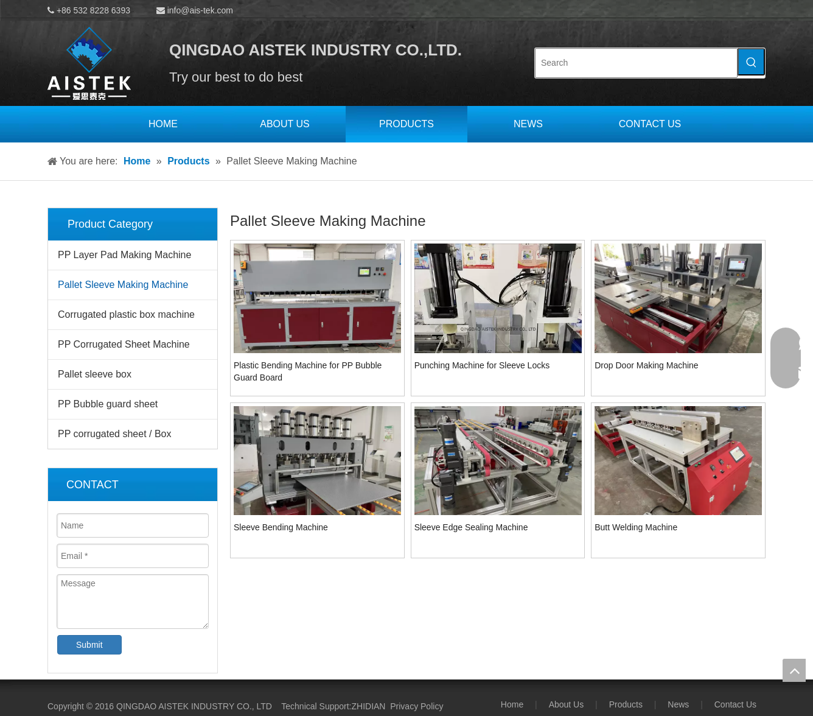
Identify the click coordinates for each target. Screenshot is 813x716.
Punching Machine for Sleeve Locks (482, 365)
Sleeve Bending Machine (281, 527)
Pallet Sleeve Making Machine (123, 284)
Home (512, 704)
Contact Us (735, 704)
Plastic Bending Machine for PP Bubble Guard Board (308, 371)
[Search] (636, 63)
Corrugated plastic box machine (126, 314)
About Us (566, 704)
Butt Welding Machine (636, 527)
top (794, 670)
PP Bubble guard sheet (108, 404)
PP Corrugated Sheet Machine (124, 344)
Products (626, 704)
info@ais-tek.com (200, 10)
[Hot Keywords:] (751, 61)
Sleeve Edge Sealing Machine (471, 527)
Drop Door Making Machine (646, 365)
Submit (89, 645)
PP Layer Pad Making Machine (124, 255)
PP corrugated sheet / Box (114, 434)
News (678, 704)
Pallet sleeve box (94, 374)
